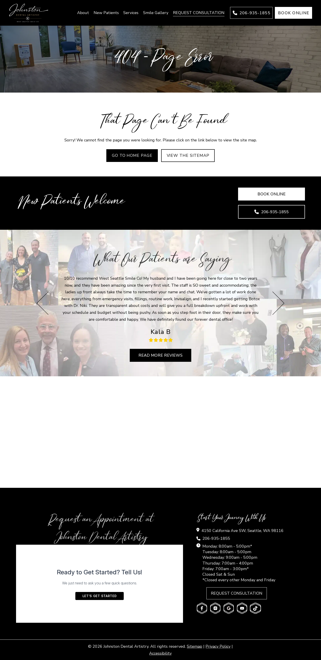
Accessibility (160, 653)
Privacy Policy (218, 646)
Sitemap (194, 646)
